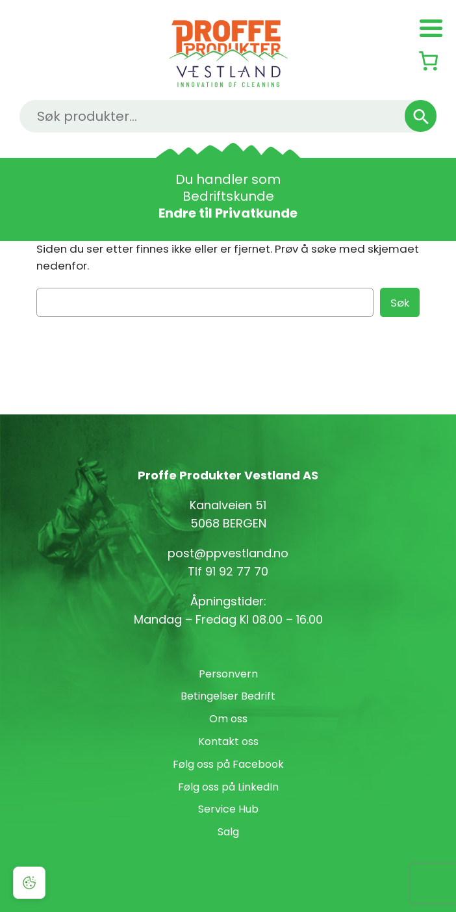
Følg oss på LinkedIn (228, 786)
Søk (399, 302)
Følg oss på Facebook (228, 764)
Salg (228, 831)
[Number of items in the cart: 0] (428, 60)
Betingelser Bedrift (228, 696)
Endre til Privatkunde (228, 213)
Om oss (228, 718)
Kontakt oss (228, 741)
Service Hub (228, 809)
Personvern (228, 673)
